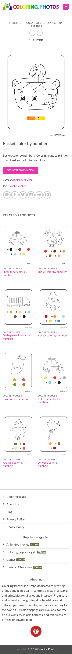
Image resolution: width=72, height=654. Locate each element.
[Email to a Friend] (31, 195)
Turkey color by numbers (52, 271)
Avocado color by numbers (13, 464)
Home (14, 22)
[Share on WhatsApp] (7, 195)
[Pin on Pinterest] (39, 195)
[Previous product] (40, 33)
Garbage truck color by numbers (16, 337)
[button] (66, 7)
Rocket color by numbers (52, 335)
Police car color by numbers (49, 400)
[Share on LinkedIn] (47, 195)
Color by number (23, 179)
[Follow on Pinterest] (36, 631)
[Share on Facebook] (15, 195)
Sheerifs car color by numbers (15, 273)
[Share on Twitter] (23, 195)
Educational (33, 22)
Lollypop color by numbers (48, 464)
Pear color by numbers (16, 399)
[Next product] (32, 33)
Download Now (21, 170)
